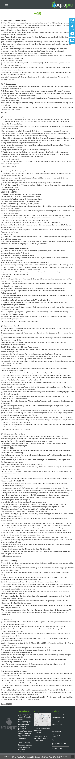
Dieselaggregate (56, 721)
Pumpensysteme (56, 731)
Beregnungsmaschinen (58, 717)
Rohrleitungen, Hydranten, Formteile (59, 744)
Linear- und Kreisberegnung (59, 714)
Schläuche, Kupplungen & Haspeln (58, 735)
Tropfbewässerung (57, 748)
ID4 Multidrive (55, 728)
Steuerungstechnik (57, 724)
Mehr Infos (56, 758)
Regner (54, 740)
